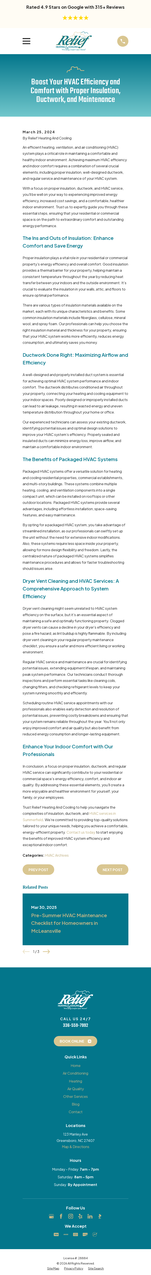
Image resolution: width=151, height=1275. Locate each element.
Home (76, 1065)
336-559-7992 (75, 1025)
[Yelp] (80, 1216)
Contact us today (81, 832)
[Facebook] (61, 1216)
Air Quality (75, 1088)
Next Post (112, 869)
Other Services (75, 1096)
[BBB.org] (99, 1216)
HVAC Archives (57, 855)
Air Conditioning (75, 1073)
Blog (75, 1104)
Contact (76, 1111)
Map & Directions (75, 1146)
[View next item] (46, 951)
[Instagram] (70, 1216)
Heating (75, 1081)
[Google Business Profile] (51, 1216)
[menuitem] (53, 1268)
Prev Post (38, 869)
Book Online (75, 1041)
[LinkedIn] (90, 1216)
